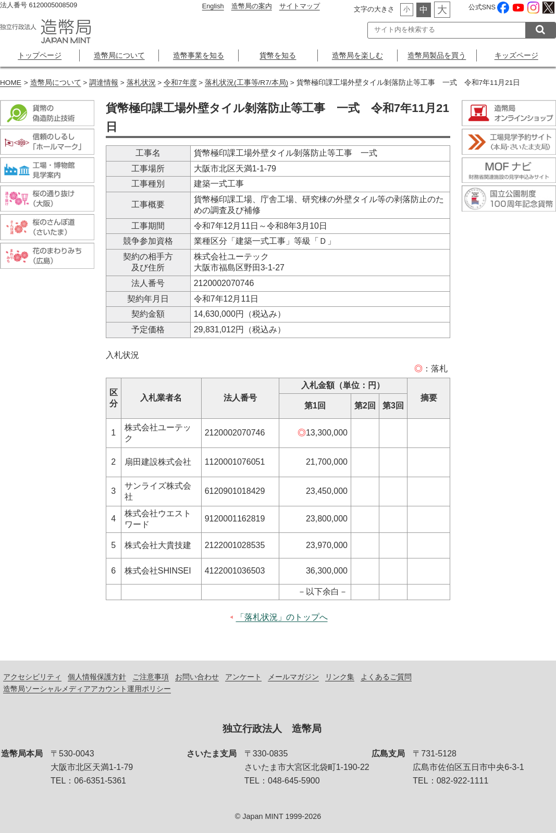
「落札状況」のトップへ (282, 617)
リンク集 (339, 677)
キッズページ (516, 55)
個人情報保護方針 (97, 677)
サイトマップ (299, 6)
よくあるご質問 (386, 677)
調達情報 (103, 82)
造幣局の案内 (251, 6)
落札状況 (141, 82)
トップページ (39, 55)
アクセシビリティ (32, 677)
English (213, 6)
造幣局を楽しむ (357, 55)
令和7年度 (180, 82)
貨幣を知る (278, 55)
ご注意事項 (150, 677)
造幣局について (119, 55)
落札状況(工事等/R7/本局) (246, 82)
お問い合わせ (197, 677)
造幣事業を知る (198, 55)
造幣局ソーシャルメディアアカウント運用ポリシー (87, 689)
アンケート (243, 677)
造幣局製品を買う (436, 55)
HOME (10, 82)
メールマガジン (293, 677)
